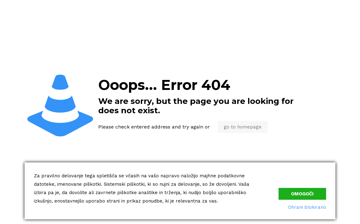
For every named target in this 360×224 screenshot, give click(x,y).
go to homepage (242, 127)
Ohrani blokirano (307, 207)
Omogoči (302, 194)
